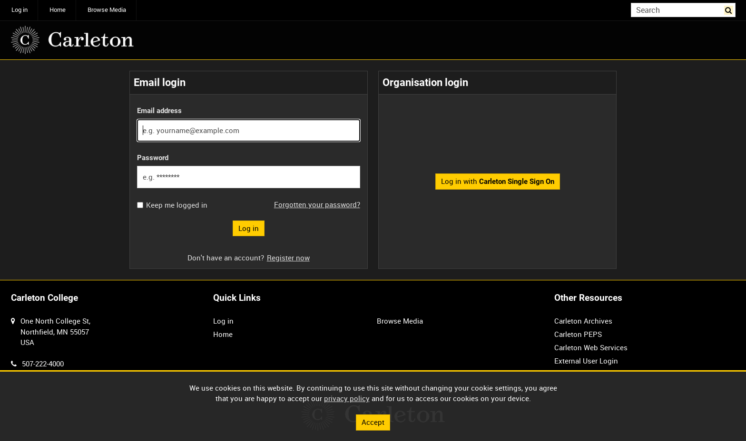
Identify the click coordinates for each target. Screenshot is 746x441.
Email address (159, 110)
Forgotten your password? (317, 204)
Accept (373, 422)
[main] (373, 170)
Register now (288, 257)
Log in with (497, 181)
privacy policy (347, 398)
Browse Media (107, 10)
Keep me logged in (176, 205)
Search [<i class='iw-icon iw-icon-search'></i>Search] (729, 9)
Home (57, 10)
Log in (19, 10)
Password (152, 157)
